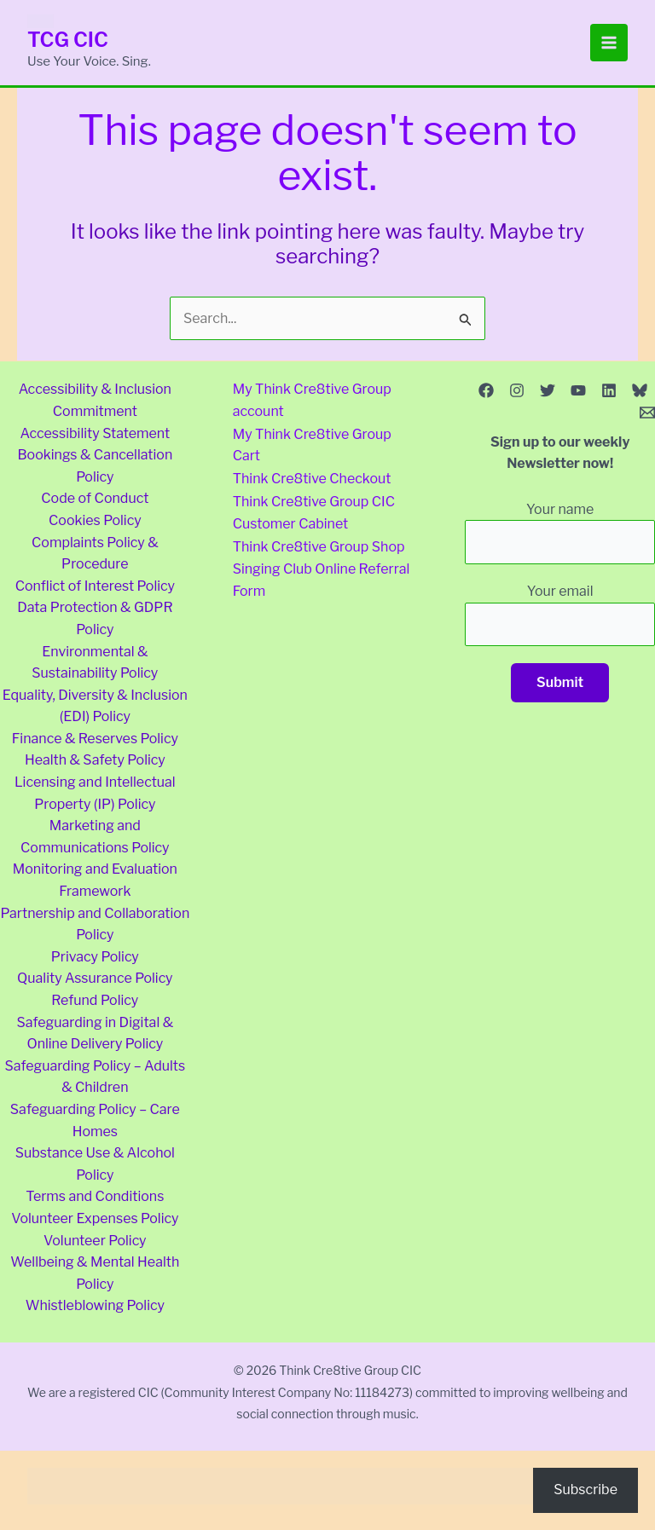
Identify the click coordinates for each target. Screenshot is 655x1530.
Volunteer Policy (95, 1241)
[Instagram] (517, 390)
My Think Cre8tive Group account (312, 400)
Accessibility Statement (95, 433)
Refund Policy (94, 1000)
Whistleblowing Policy (95, 1305)
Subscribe (585, 1489)
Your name (560, 532)
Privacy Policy (95, 957)
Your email (560, 614)
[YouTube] (578, 390)
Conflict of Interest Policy (95, 586)
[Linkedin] (609, 390)
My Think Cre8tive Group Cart (312, 444)
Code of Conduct (94, 498)
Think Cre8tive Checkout (312, 477)
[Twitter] (547, 390)
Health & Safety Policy (95, 760)
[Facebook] (486, 390)
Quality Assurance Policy (95, 978)
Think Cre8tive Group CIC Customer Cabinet (314, 509)
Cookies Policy (95, 520)
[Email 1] (647, 412)
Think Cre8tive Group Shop (319, 542)
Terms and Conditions (95, 1196)
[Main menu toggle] (609, 42)
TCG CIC (68, 39)
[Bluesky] (639, 390)
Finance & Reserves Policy (95, 738)
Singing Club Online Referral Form (321, 575)
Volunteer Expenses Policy (94, 1218)
